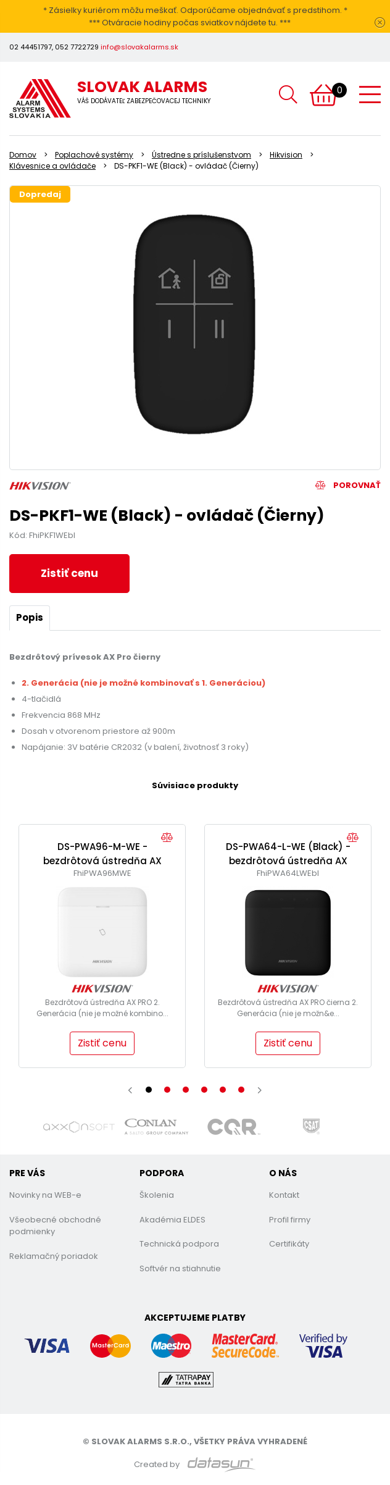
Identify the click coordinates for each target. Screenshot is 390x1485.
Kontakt (284, 1195)
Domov (22, 154)
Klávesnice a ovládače (52, 166)
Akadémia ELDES (172, 1220)
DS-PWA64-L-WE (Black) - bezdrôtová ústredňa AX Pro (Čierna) (288, 860)
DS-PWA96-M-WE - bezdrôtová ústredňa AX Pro (102, 860)
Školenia (156, 1195)
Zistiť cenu (69, 573)
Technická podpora (179, 1244)
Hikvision (286, 154)
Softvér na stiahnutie (180, 1268)
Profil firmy (289, 1220)
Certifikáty (289, 1244)
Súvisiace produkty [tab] (195, 785)
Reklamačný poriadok (53, 1256)
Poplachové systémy (94, 154)
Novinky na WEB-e (45, 1195)
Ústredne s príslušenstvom (201, 154)
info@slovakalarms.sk (139, 47)
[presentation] (130, 1090)
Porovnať (348, 485)
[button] (149, 1090)
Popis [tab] (29, 617)
